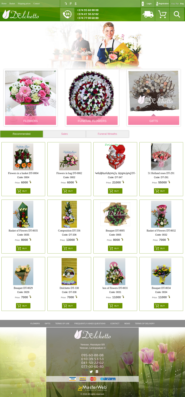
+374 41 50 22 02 (88, 14)
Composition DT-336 (69, 230)
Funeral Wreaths (107, 133)
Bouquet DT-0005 (115, 230)
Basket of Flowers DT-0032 (161, 230)
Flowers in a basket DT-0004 (23, 173)
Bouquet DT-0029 (23, 288)
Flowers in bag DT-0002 (69, 173)
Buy (24, 191)
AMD (66, 3)
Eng (182, 4)
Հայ (173, 4)
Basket (12, 3)
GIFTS (153, 121)
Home (3, 3)
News (127, 323)
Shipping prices (24, 3)
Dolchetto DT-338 (69, 288)
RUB (71, 3)
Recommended (21, 133)
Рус (177, 4)
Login (149, 4)
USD (76, 3)
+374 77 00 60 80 (88, 18)
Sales (64, 133)
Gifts (47, 323)
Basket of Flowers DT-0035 (23, 230)
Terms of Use (62, 323)
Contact (36, 3)
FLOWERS (30, 121)
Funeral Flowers (92, 121)
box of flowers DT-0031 (115, 288)
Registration (164, 4)
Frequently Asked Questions (89, 323)
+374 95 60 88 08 (88, 10)
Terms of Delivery (145, 323)
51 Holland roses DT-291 (161, 173)
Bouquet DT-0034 (161, 288)
